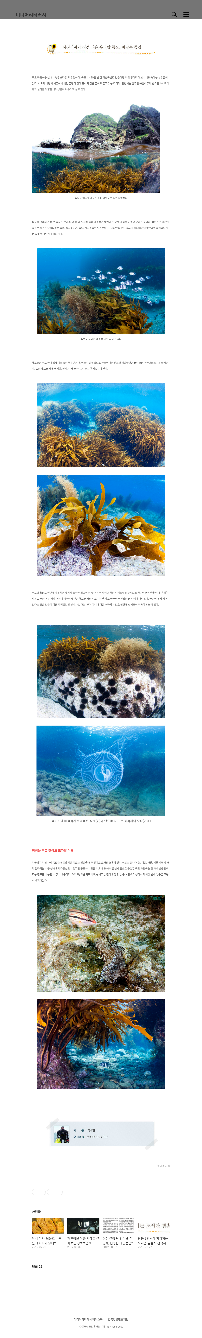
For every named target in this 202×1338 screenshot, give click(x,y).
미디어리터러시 (31, 15)
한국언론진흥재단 (118, 1319)
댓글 (37, 1266)
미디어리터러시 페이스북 (88, 1319)
